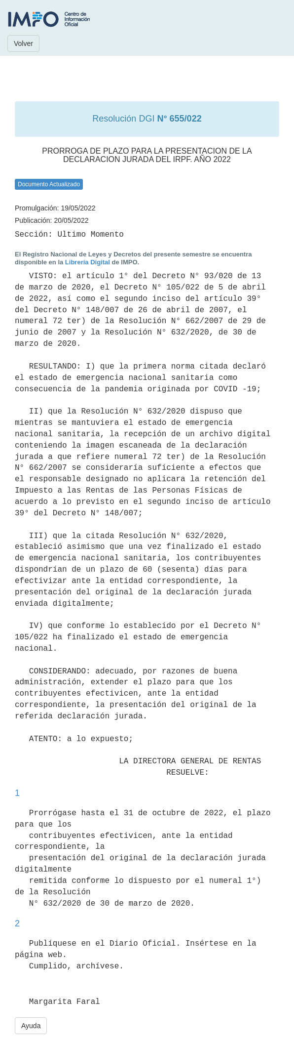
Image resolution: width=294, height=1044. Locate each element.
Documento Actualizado (49, 184)
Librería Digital (87, 262)
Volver (23, 43)
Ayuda (30, 1026)
